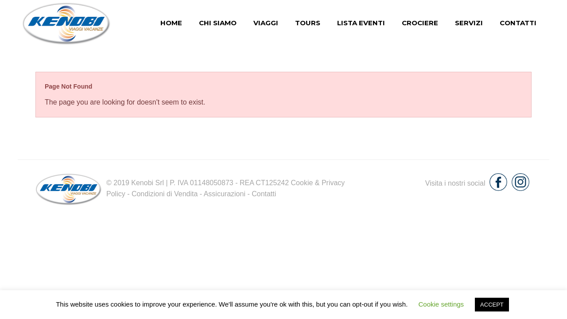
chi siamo (218, 23)
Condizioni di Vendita (165, 194)
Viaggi (265, 23)
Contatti (518, 23)
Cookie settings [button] (441, 304)
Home (171, 23)
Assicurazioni (224, 194)
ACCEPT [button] (492, 304)
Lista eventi (361, 23)
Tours (307, 23)
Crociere (420, 23)
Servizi (469, 23)
